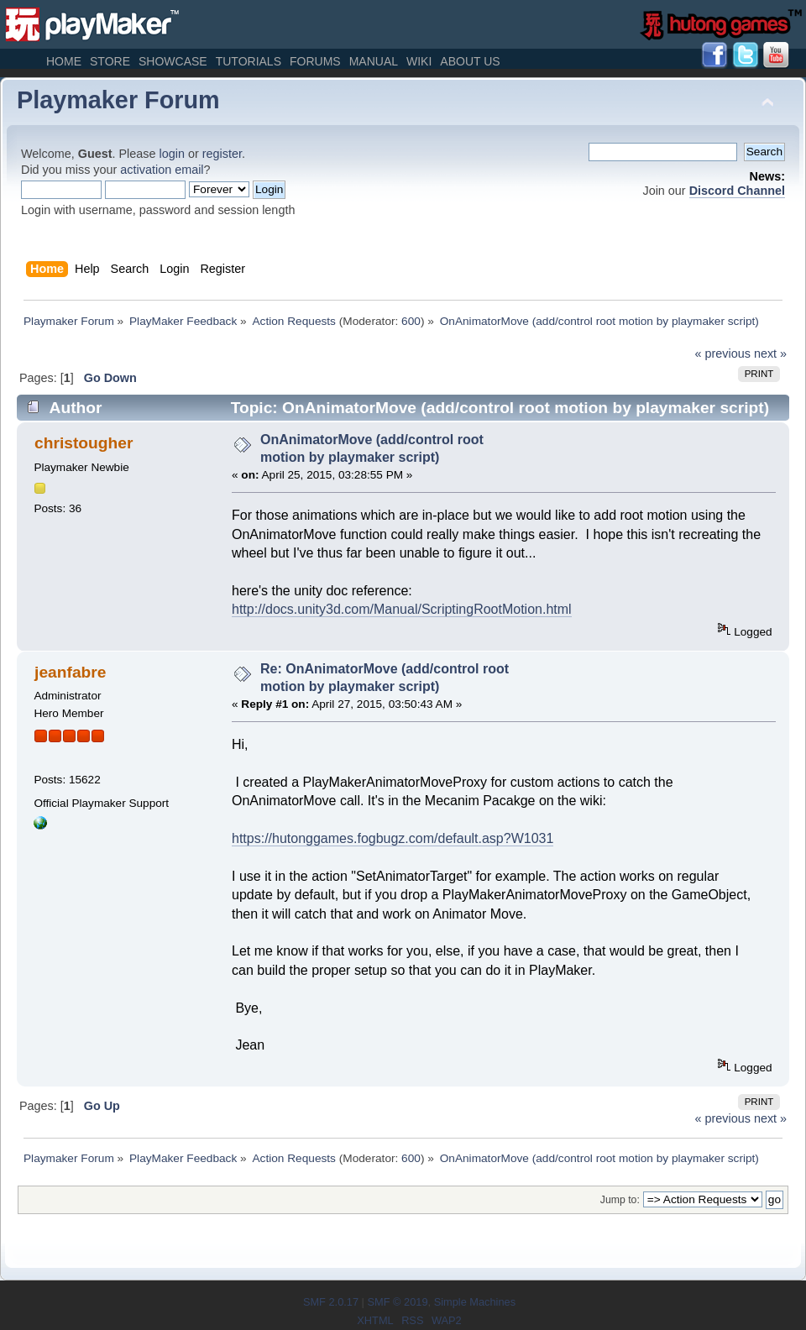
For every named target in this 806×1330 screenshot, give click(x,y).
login (172, 153)
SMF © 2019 (397, 1302)
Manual (373, 61)
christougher (83, 443)
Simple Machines (475, 1302)
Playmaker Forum (118, 99)
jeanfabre (70, 672)
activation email (161, 169)
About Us (470, 61)
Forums (315, 61)
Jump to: (620, 1200)
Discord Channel (737, 190)
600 (411, 321)
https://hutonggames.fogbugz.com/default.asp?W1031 (392, 838)
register (222, 153)
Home (63, 61)
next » (770, 353)
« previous (723, 353)
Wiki (419, 61)
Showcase (173, 61)
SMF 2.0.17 (331, 1302)
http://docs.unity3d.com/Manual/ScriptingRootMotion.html (402, 609)
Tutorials (248, 61)
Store (110, 61)
